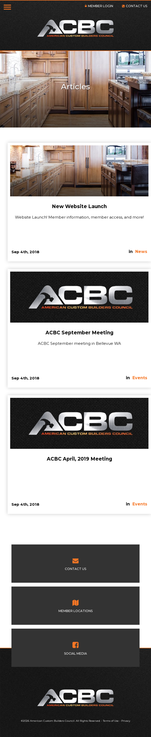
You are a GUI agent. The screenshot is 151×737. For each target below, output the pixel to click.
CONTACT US (136, 6)
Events (139, 377)
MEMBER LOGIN (100, 6)
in (131, 251)
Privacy (125, 720)
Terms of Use (111, 720)
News (141, 251)
